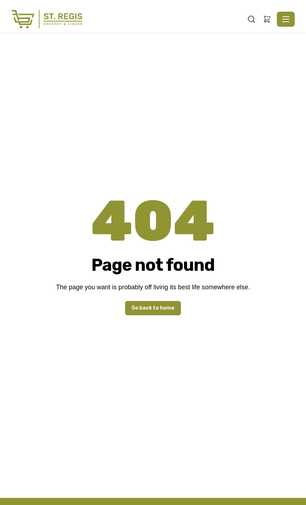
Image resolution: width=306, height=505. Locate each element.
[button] (267, 19)
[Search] (251, 19)
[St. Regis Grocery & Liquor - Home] (128, 19)
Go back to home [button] (153, 308)
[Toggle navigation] (286, 19)
